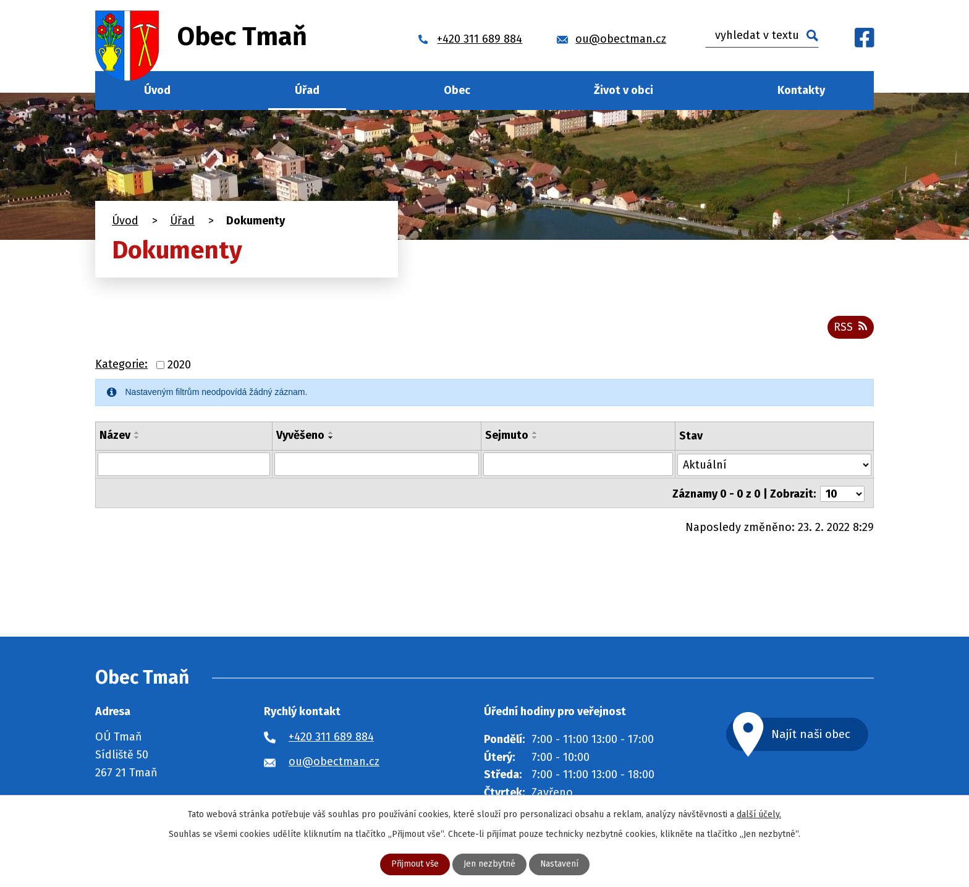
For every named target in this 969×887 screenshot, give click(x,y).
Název (114, 436)
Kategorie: (121, 365)
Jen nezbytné (489, 864)
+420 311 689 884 (331, 737)
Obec (457, 90)
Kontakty (801, 90)
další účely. (759, 814)
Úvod (157, 90)
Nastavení (559, 864)
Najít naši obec (814, 734)
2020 (179, 365)
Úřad (307, 90)
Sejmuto (506, 436)
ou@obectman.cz (334, 761)
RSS (850, 327)
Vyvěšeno (300, 436)
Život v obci (623, 90)
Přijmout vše (414, 864)
